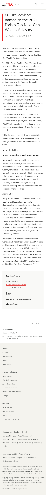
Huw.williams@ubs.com (16, 284)
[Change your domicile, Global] (24, 432)
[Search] (36, 4)
